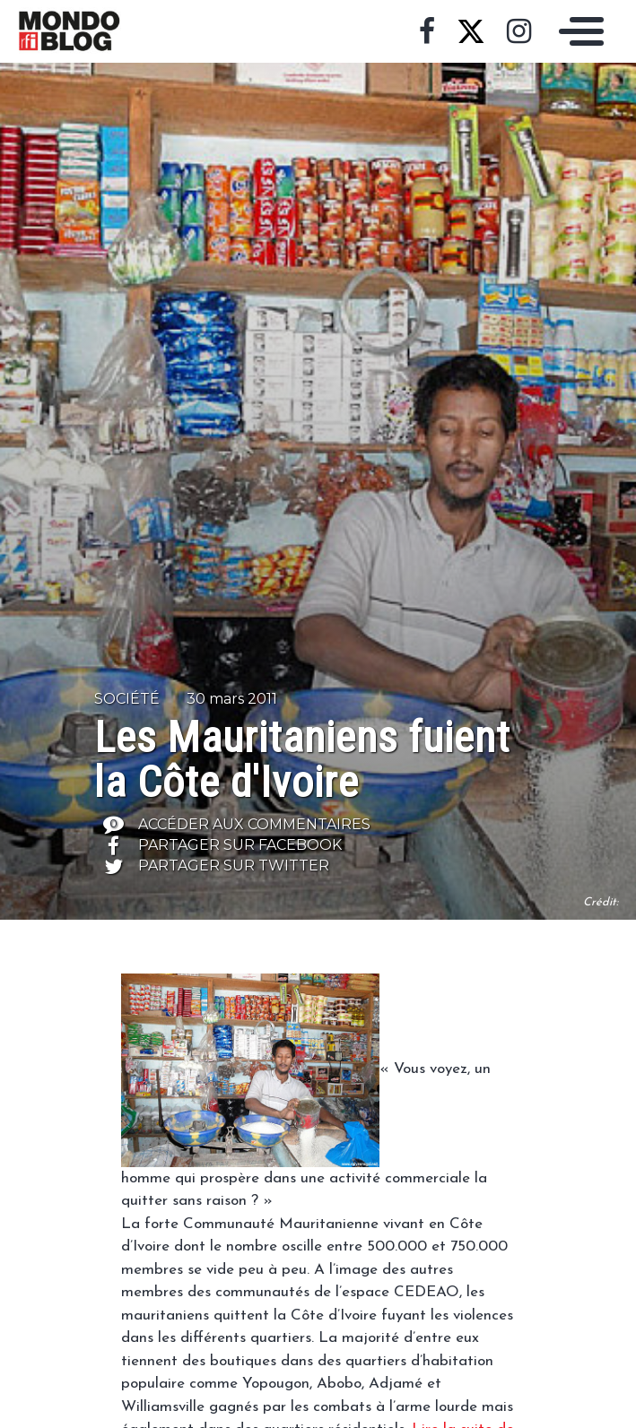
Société (127, 698)
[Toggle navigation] (577, 31)
